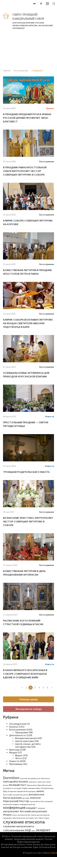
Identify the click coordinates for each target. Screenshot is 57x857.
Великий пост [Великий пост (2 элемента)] (18, 785)
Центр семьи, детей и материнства (28, 745)
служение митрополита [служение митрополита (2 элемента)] (18, 826)
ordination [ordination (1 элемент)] (33, 782)
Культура (14, 749)
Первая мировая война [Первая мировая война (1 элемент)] (31, 788)
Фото (18, 758)
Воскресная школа (26, 738)
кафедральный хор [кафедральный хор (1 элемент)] (27, 804)
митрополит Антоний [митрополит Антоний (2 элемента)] (17, 811)
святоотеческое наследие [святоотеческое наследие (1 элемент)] (23, 818)
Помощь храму (28, 699)
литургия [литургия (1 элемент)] (41, 808)
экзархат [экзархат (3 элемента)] (43, 830)
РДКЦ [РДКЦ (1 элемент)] (5, 791)
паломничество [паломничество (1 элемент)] (23, 815)
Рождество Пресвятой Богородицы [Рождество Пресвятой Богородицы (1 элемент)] (22, 791)
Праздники (21, 732)
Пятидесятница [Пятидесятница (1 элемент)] (47, 788)
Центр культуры (24, 741)
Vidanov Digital (50, 853)
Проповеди (15, 764)
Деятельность (17, 735)
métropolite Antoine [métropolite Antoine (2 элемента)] (15, 781)
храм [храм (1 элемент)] (33, 831)
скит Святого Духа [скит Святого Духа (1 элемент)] (41, 818)
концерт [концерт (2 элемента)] (31, 808)
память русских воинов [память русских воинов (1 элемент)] (40, 815)
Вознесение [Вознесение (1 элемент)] (32, 785)
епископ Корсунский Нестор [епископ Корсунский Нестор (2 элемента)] (22, 799)
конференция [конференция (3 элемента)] (14, 808)
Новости (14, 761)
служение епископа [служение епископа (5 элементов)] (24, 822)
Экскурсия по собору (28, 709)
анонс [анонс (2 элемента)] (40, 791)
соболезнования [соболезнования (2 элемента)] (13, 830)
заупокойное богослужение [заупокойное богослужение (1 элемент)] (41, 801)
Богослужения (17, 729)
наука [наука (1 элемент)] (14, 815)
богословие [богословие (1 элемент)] (8, 795)
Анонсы (13, 726)
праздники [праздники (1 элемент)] (7, 818)
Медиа (13, 752)
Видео (18, 755)
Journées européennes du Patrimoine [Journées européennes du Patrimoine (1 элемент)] (35, 779)
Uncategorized (17, 723)
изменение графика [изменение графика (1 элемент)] (11, 804)
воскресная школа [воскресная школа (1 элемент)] (20, 795)
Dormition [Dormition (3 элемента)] (11, 778)
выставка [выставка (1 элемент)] (25, 798)
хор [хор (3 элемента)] (28, 830)
